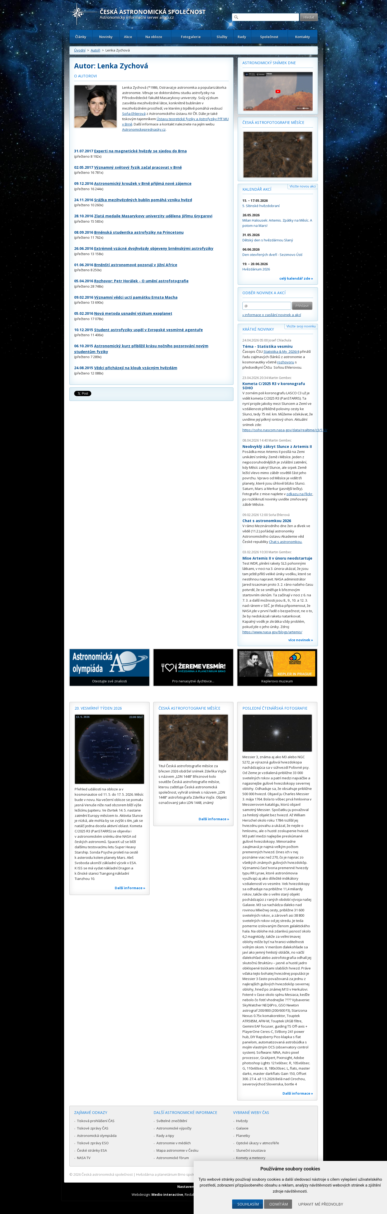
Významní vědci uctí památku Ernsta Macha (136, 297)
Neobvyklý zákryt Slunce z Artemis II (277, 446)
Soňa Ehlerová (134, 113)
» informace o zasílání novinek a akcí (271, 314)
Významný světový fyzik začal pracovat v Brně (138, 167)
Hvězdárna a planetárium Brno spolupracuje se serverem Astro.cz (189, 1174)
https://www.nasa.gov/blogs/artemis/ (272, 632)
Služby (222, 36)
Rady (242, 36)
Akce (128, 36)
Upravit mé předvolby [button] (320, 1204)
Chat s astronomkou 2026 (266, 520)
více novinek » (300, 640)
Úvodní (79, 50)
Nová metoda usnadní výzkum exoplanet (133, 313)
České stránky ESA (92, 1150)
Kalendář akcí (256, 189)
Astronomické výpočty (174, 1128)
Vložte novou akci (303, 186)
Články (80, 36)
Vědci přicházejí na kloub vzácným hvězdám (135, 367)
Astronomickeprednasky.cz (144, 129)
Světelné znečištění (171, 1120)
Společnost (269, 36)
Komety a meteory (250, 1157)
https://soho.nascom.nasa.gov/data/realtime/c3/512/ (284, 430)
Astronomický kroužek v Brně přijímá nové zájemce (143, 183)
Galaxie (242, 1128)
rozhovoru (285, 362)
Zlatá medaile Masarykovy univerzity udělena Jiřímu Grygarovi (153, 215)
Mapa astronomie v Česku (177, 1150)
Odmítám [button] (278, 1204)
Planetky (243, 1135)
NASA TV (83, 1157)
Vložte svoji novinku (301, 326)
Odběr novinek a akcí (263, 292)
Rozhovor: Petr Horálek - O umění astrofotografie (141, 280)
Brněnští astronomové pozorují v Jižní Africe (135, 264)
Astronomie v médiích (173, 1143)
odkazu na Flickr (299, 493)
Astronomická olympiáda (97, 1135)
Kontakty (302, 36)
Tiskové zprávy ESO (93, 1143)
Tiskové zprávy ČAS (92, 1128)
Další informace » (130, 887)
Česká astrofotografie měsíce (273, 122)
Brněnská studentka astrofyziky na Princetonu (139, 232)
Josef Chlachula (280, 340)
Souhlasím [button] (248, 1204)
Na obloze (153, 36)
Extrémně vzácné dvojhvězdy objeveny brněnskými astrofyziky (153, 248)
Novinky (106, 36)
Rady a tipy (165, 1135)
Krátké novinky (258, 329)
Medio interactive (167, 1194)
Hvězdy (242, 1120)
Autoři (95, 50)
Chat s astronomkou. (285, 541)
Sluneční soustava (251, 1150)
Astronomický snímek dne (269, 62)
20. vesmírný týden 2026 (98, 708)
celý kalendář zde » (296, 278)
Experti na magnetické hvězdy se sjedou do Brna (140, 150)
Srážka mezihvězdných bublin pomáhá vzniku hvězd (143, 199)
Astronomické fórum (172, 1157)
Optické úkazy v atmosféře (257, 1143)
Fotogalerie (191, 36)
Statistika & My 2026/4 (281, 351)
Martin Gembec (280, 378)
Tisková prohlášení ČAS (95, 1120)
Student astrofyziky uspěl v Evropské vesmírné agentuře (148, 329)
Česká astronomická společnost (107, 1174)
